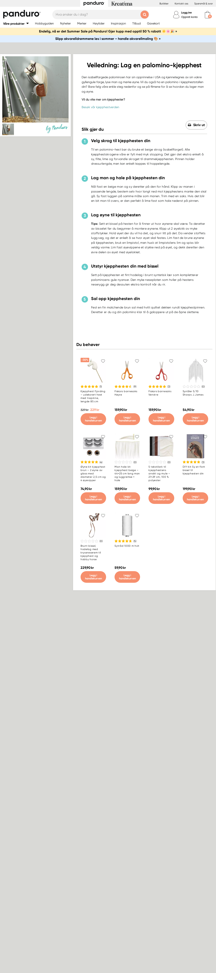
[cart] (207, 14)
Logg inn (186, 12)
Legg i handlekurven (93, 419)
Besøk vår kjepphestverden (100, 107)
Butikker (164, 3)
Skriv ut (199, 125)
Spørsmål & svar (203, 3)
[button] (16, 23)
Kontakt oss (181, 3)
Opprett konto (189, 17)
